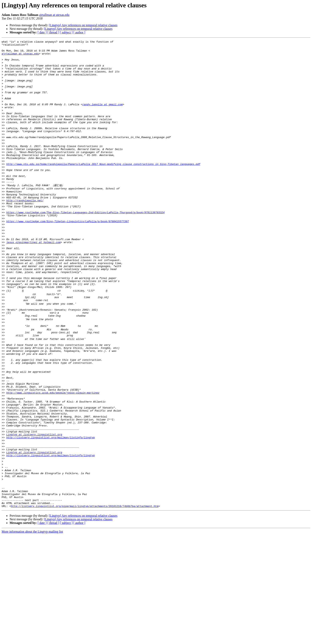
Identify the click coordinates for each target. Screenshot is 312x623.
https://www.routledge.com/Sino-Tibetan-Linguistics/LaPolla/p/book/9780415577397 (67, 257)
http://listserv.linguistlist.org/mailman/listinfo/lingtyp (50, 511)
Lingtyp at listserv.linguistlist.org (34, 508)
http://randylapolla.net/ (24, 232)
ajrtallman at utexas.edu (54, 15)
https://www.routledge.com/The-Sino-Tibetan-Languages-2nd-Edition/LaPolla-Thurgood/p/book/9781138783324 (85, 246)
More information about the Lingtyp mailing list (32, 619)
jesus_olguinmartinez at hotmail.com (33, 282)
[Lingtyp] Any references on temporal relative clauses (83, 25)
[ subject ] (66, 32)
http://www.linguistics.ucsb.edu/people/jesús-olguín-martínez (52, 458)
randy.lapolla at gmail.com (102, 117)
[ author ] (79, 32)
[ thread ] (53, 32)
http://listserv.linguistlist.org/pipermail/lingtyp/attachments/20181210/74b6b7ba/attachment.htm (84, 594)
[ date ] (42, 32)
